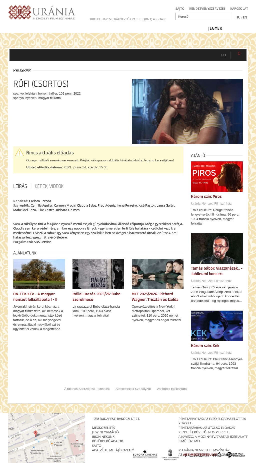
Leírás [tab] (20, 186)
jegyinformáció (105, 432)
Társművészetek (54, 28)
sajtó (96, 445)
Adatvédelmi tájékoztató (113, 450)
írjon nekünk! (103, 436)
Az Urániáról (97, 28)
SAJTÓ (180, 8)
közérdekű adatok (107, 441)
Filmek (20, 28)
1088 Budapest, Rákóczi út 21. (113, 19)
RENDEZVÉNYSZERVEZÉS (207, 8)
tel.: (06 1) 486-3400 (151, 19)
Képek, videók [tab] (49, 186)
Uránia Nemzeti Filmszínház (211, 203)
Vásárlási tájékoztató (172, 389)
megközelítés (103, 427)
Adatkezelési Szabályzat (133, 389)
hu (223, 55)
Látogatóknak (137, 28)
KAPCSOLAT (239, 8)
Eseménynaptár (181, 28)
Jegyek (215, 28)
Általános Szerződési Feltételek (87, 389)
